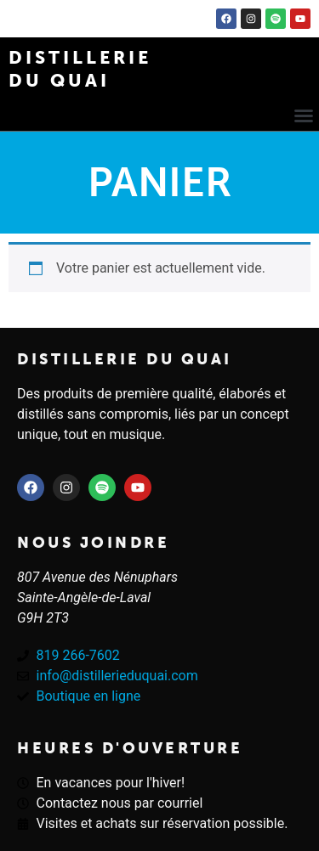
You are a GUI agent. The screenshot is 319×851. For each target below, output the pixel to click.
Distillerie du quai (124, 359)
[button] (303, 115)
